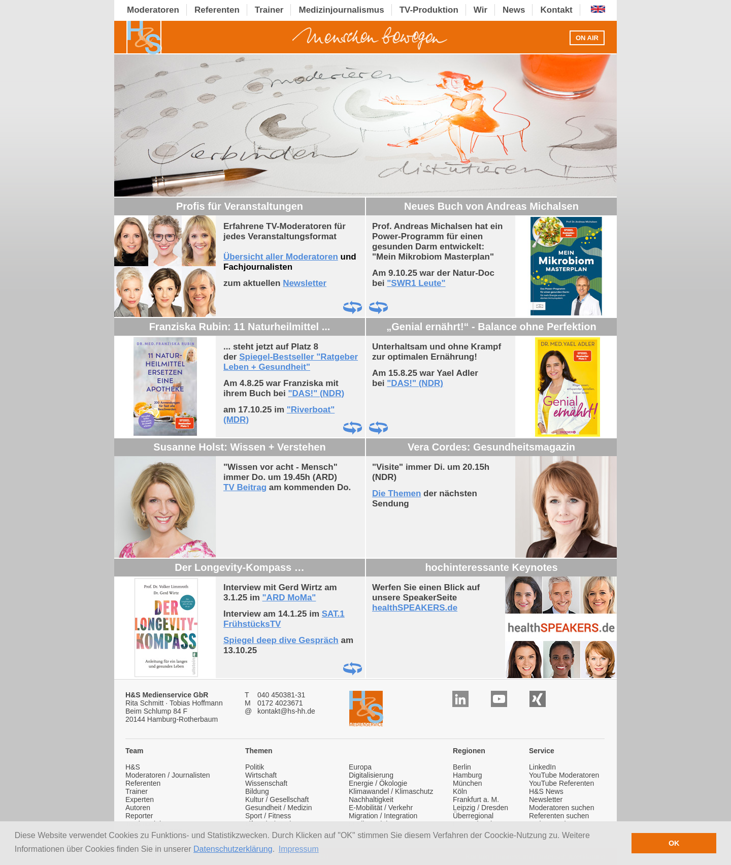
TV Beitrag (245, 487)
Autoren (137, 808)
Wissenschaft (266, 783)
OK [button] (674, 843)
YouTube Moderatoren (564, 775)
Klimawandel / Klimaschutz (391, 791)
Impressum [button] (299, 849)
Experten (139, 799)
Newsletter (304, 283)
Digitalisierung (371, 775)
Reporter (139, 816)
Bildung (257, 791)
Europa (360, 767)
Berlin (462, 767)
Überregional (473, 816)
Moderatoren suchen (561, 808)
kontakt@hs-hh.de (286, 711)
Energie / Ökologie (378, 783)
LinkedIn (542, 767)
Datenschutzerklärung (233, 849)
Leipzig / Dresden (480, 808)
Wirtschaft (261, 775)
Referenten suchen (559, 816)
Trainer (136, 791)
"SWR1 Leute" (416, 283)
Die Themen (396, 493)
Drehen (352, 307)
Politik (254, 767)
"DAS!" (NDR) (316, 393)
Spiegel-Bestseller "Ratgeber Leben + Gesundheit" (290, 362)
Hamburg (467, 775)
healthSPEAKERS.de (414, 608)
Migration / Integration (383, 816)
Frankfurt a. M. (476, 799)
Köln (460, 791)
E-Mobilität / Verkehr (381, 808)
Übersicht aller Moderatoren (280, 257)
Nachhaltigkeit (371, 799)
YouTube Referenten (561, 783)
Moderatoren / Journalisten (167, 775)
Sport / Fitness (268, 816)
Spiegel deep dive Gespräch (281, 640)
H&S (132, 767)
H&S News (546, 791)
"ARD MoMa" (289, 597)
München (467, 783)
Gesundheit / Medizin (278, 808)
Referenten (142, 783)
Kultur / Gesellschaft (277, 799)
